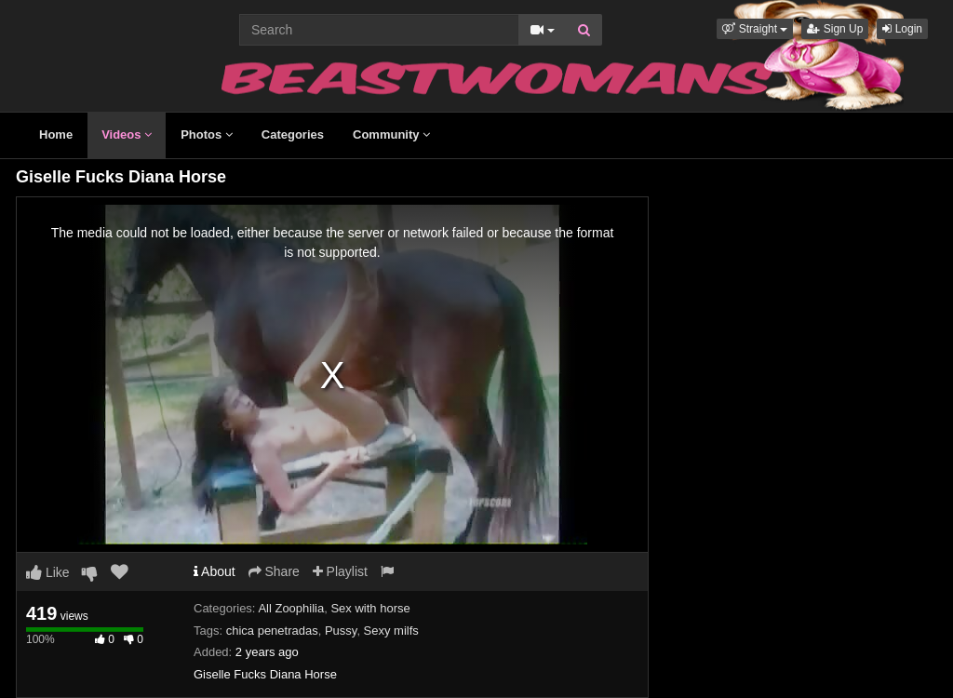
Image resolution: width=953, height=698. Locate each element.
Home (56, 134)
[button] (755, 29)
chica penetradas (272, 631)
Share (274, 571)
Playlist (340, 571)
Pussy (340, 631)
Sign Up (835, 28)
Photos (207, 134)
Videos (126, 134)
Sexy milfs (391, 631)
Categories (293, 134)
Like (48, 572)
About (214, 571)
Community (391, 134)
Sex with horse (369, 608)
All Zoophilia (291, 608)
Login (902, 28)
